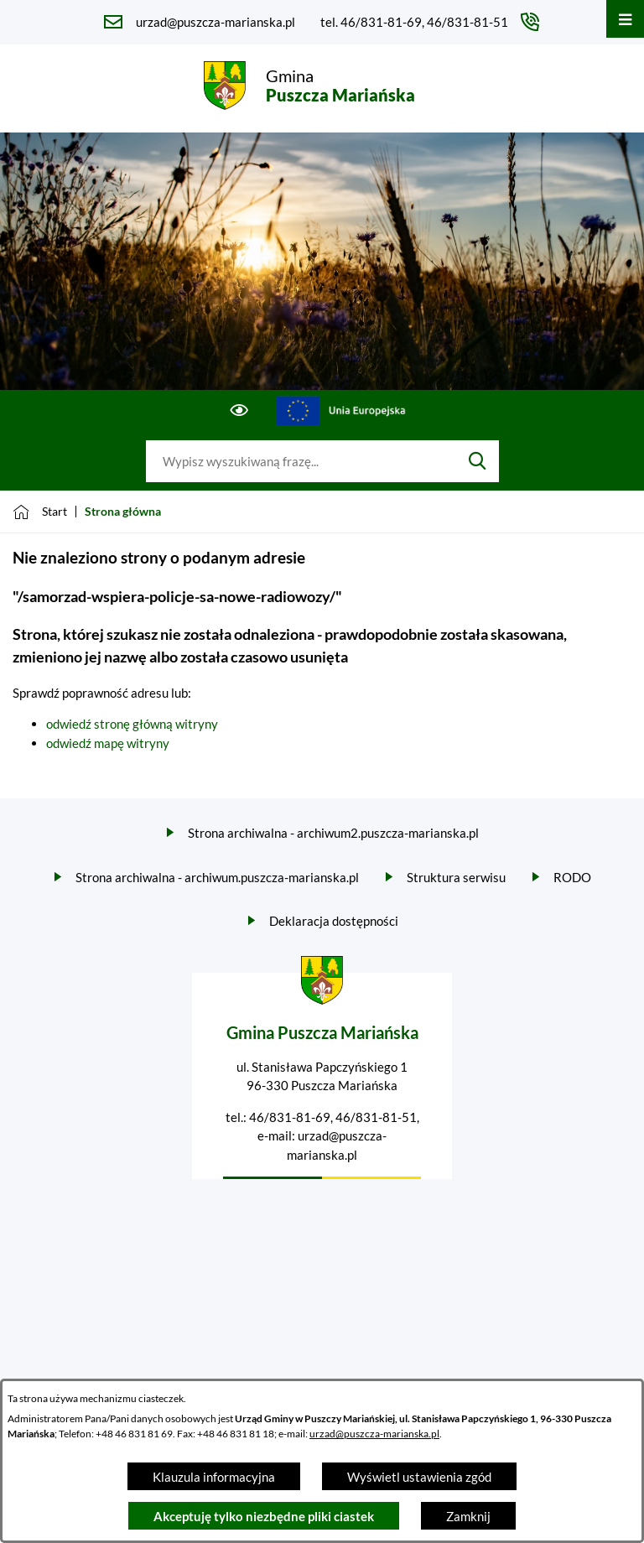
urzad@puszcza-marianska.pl (374, 1433)
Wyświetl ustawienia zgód (419, 1476)
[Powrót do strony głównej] (40, 511)
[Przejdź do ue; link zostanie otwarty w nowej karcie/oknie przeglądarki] (341, 411)
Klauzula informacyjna (214, 1476)
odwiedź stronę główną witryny (132, 723)
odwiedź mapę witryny (107, 743)
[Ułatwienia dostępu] (239, 411)
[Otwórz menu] (625, 19)
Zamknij (468, 1516)
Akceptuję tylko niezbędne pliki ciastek (263, 1516)
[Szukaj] (477, 461)
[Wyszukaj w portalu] (301, 461)
